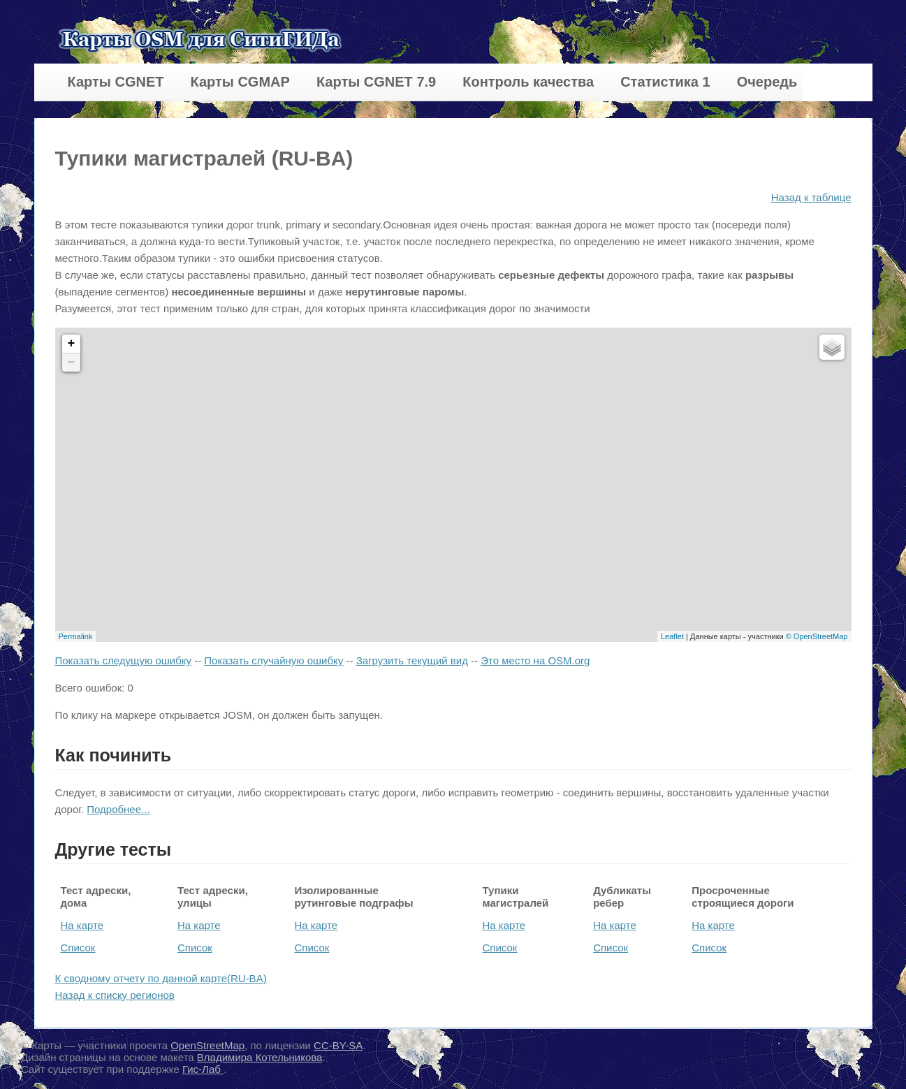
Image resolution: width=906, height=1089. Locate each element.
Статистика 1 (665, 81)
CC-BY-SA (338, 1045)
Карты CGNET (116, 81)
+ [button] (71, 343)
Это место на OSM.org (535, 660)
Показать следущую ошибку (123, 660)
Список (78, 947)
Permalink (76, 636)
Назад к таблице (811, 197)
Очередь (767, 81)
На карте (82, 925)
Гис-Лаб (203, 1069)
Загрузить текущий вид (412, 660)
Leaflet (672, 636)
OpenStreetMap (207, 1045)
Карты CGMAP (239, 81)
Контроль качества (528, 81)
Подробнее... (118, 809)
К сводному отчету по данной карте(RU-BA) (161, 978)
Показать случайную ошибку (273, 660)
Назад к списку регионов (115, 995)
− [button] (71, 362)
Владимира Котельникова (260, 1057)
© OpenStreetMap (817, 636)
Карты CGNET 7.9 (376, 81)
